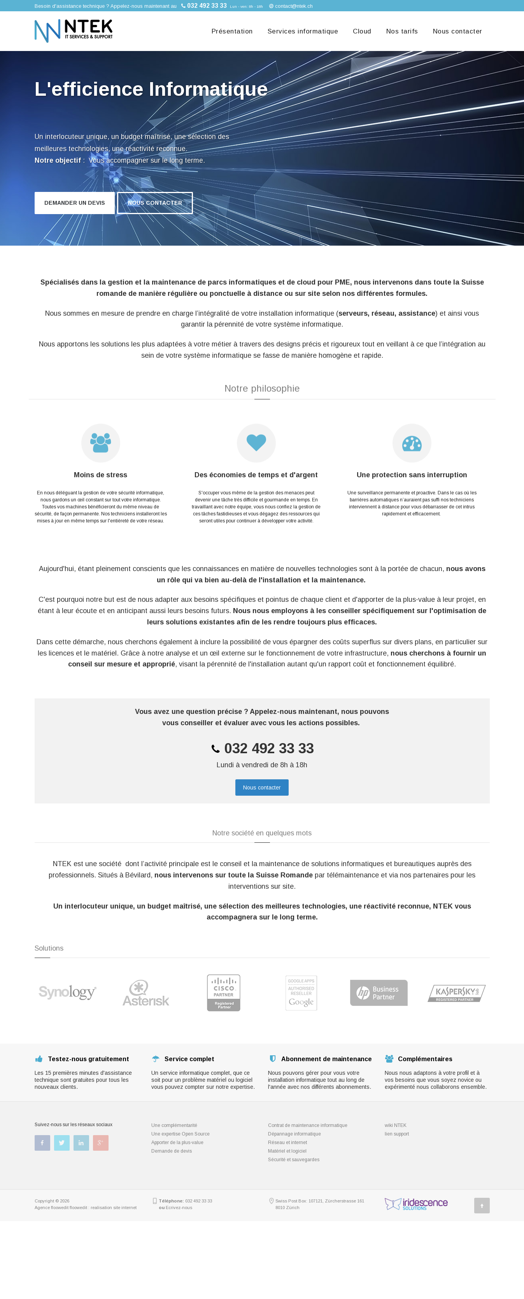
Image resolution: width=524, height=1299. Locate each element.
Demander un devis (74, 203)
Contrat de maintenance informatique (307, 1125)
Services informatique (303, 31)
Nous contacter (457, 31)
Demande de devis (171, 1151)
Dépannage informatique (294, 1134)
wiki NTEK (396, 1125)
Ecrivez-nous (179, 1207)
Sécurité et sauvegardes (293, 1159)
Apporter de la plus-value (177, 1142)
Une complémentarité (174, 1125)
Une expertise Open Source (180, 1134)
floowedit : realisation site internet (103, 1207)
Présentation (232, 31)
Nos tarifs (402, 31)
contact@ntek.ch (294, 6)
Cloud (362, 31)
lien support (397, 1134)
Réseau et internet (287, 1142)
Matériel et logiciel (287, 1151)
